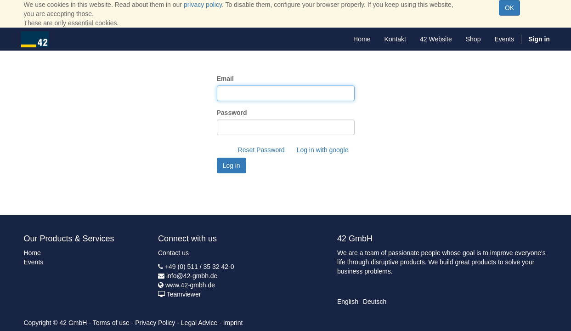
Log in (231, 165)
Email (225, 78)
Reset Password (261, 150)
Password (232, 112)
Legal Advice (199, 322)
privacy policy (203, 4)
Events (34, 262)
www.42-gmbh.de (190, 285)
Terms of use (111, 322)
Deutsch (374, 301)
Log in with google (323, 150)
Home (32, 253)
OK (509, 7)
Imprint (233, 322)
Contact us (173, 253)
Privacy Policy (155, 322)
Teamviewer (184, 294)
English (347, 301)
